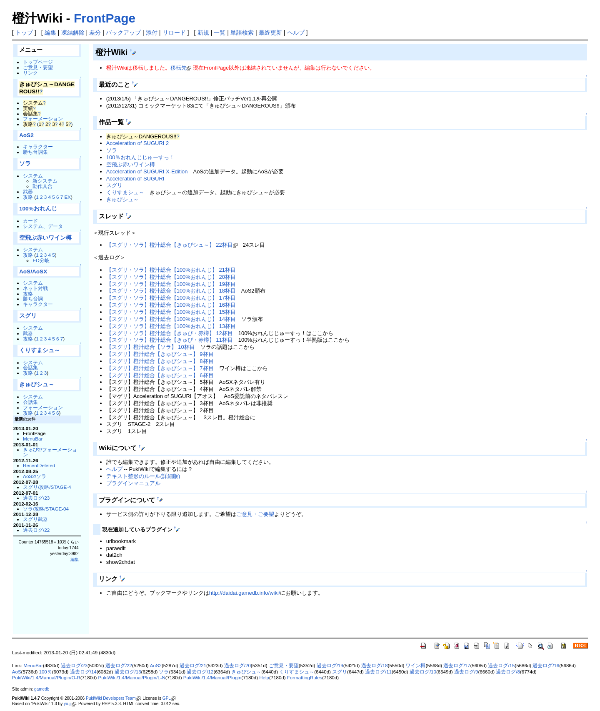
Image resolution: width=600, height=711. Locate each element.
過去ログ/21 (193, 665)
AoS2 (26, 135)
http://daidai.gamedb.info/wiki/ (244, 593)
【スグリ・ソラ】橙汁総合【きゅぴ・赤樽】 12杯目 (169, 333)
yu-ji (67, 703)
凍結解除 (73, 32)
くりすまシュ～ (39, 350)
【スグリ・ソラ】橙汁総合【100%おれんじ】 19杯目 (171, 284)
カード (30, 220)
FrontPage (104, 18)
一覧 (219, 32)
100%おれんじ (38, 208)
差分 (95, 32)
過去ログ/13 (128, 671)
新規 (203, 32)
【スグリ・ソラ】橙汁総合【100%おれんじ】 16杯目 (171, 305)
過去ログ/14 (83, 671)
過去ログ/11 (378, 671)
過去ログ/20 (237, 665)
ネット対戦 (35, 288)
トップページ (38, 62)
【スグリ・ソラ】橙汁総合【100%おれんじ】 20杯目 (171, 277)
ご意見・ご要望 (255, 514)
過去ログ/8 (508, 671)
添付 (152, 32)
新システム (45, 180)
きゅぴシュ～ (36, 384)
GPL (166, 698)
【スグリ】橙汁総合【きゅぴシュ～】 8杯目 (160, 361)
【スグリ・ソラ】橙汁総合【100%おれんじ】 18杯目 (171, 291)
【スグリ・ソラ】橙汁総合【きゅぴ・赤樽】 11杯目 (169, 340)
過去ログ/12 (200, 671)
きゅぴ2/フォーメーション (50, 452)
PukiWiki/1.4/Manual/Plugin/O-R (46, 677)
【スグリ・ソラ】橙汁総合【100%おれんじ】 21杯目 (171, 270)
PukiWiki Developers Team (111, 698)
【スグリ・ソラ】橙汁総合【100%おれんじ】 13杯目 (171, 326)
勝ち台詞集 (35, 152)
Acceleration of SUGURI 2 (137, 143)
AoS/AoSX (33, 271)
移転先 (178, 68)
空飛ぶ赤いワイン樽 (45, 238)
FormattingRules (304, 677)
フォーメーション (43, 118)
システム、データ (43, 226)
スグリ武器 (35, 519)
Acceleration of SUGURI (135, 178)
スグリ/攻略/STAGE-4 (47, 487)
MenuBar (32, 438)
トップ (24, 32)
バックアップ (123, 32)
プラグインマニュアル (133, 483)
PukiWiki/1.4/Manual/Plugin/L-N (131, 677)
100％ (45, 671)
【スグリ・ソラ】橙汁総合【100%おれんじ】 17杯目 (171, 298)
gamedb (41, 689)
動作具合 (42, 186)
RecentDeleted (39, 465)
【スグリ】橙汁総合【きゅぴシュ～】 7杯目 (160, 368)
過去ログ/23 (36, 498)
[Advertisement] (190, 620)
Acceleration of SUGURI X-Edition (147, 171)
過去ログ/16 (545, 665)
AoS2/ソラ (34, 476)
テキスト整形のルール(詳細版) (143, 476)
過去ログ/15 (501, 665)
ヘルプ (296, 32)
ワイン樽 (415, 665)
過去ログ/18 (374, 665)
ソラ (25, 163)
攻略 (28, 197)
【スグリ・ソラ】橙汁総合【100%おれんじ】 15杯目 (171, 312)
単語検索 (242, 32)
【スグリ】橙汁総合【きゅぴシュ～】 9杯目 (160, 354)
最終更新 (270, 32)
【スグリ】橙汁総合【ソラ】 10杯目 (150, 347)
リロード (174, 32)
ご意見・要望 (38, 67)
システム (33, 175)
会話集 (30, 367)
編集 (50, 32)
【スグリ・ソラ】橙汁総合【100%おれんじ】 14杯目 (171, 319)
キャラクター (38, 146)
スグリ (28, 316)
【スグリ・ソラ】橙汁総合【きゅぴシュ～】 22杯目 (169, 245)
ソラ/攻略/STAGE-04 (46, 508)
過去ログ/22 (36, 530)
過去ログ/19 (330, 665)
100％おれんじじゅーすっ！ (140, 157)
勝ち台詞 (33, 298)
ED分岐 (40, 260)
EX (67, 197)
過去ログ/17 (456, 665)
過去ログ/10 (423, 671)
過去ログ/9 (466, 671)
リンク (30, 72)
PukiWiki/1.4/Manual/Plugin (212, 677)
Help (264, 677)
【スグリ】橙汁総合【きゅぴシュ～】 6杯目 (160, 375)
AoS (16, 671)
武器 (28, 191)
